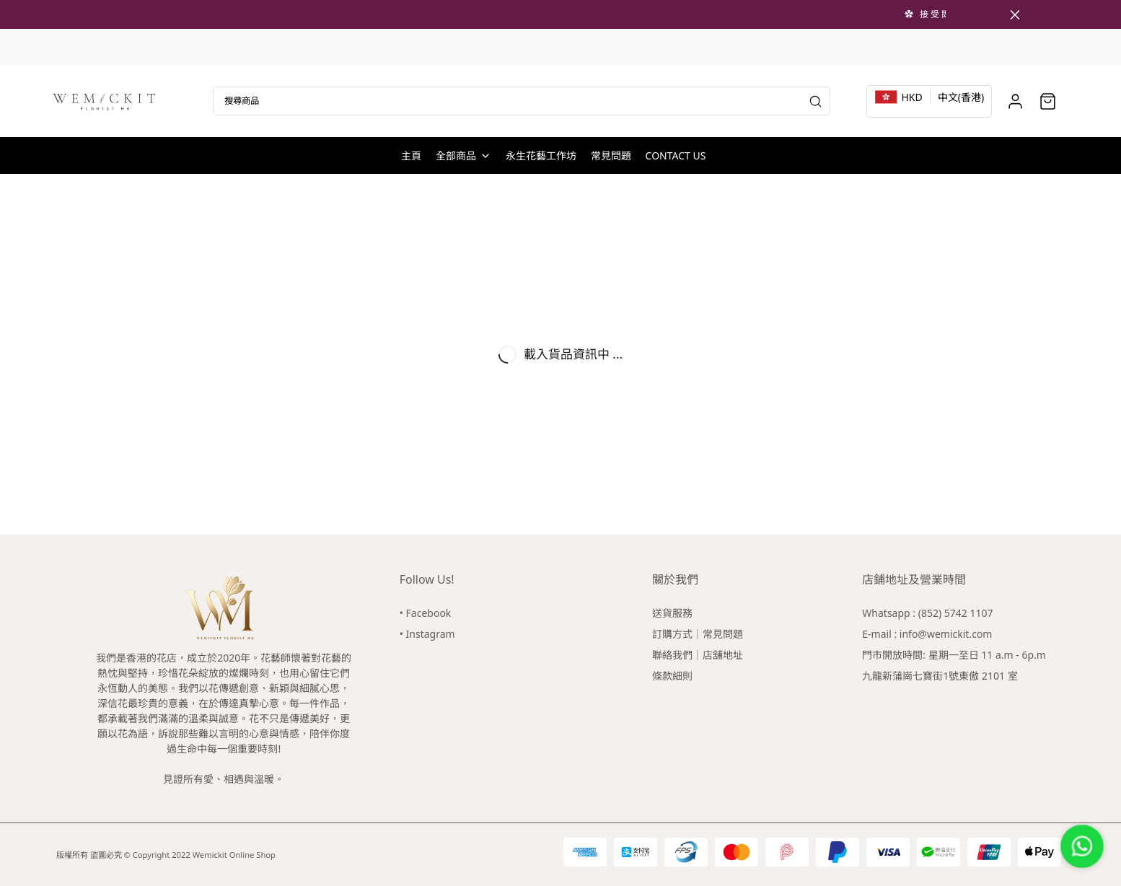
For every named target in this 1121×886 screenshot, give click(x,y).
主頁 (411, 155)
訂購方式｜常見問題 (697, 634)
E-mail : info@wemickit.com (927, 634)
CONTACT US (676, 155)
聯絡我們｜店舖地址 (697, 655)
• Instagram (427, 634)
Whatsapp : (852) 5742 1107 (927, 613)
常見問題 (611, 155)
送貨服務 (672, 613)
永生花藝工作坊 (541, 155)
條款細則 (672, 676)
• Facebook (426, 613)
